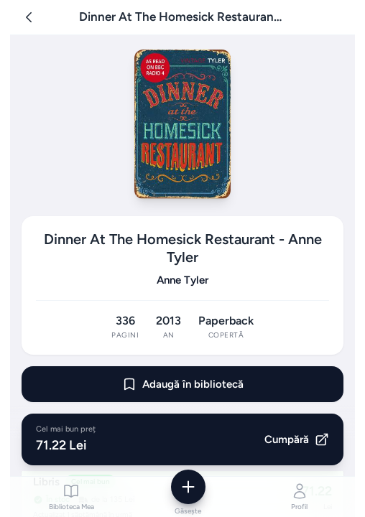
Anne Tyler (182, 280)
